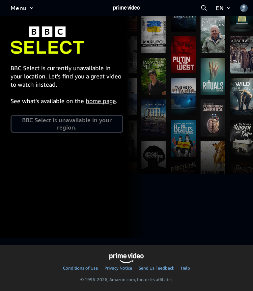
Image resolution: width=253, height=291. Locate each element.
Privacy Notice (118, 268)
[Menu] (23, 8)
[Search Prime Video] (204, 8)
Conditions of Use (80, 268)
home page (101, 100)
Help (185, 268)
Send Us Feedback (156, 268)
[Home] (126, 8)
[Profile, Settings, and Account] (244, 8)
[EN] (224, 8)
